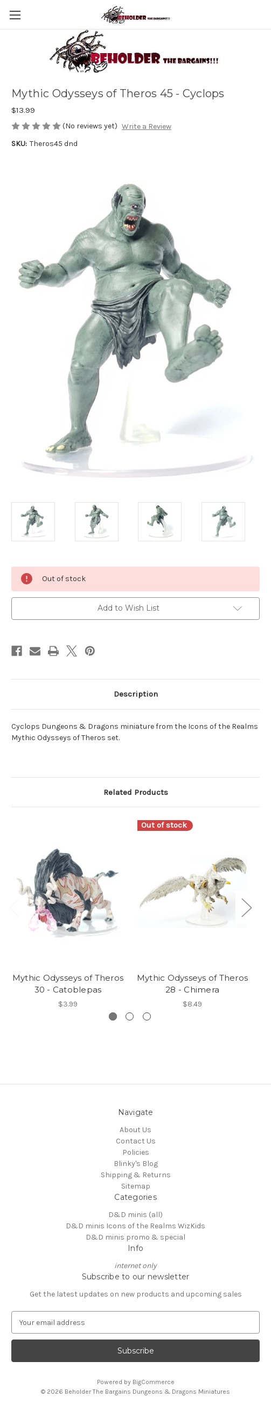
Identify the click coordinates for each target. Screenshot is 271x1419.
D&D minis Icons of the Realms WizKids (135, 1225)
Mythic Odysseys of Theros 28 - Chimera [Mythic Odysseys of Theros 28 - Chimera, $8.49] (192, 984)
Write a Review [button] (146, 126)
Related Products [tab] (135, 792)
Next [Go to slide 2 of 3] (246, 907)
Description (136, 694)
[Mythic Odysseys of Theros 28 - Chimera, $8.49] (192, 892)
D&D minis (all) (135, 1214)
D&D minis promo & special (135, 1237)
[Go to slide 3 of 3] (147, 1016)
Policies (135, 1152)
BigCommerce (154, 1382)
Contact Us (136, 1141)
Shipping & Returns (136, 1174)
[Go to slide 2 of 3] (130, 1016)
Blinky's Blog (136, 1163)
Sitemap (135, 1186)
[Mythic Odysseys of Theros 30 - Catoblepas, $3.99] (68, 892)
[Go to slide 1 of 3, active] (113, 1016)
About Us (135, 1129)
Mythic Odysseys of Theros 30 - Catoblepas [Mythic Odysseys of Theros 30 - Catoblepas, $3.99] (67, 984)
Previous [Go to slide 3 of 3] (14, 907)
